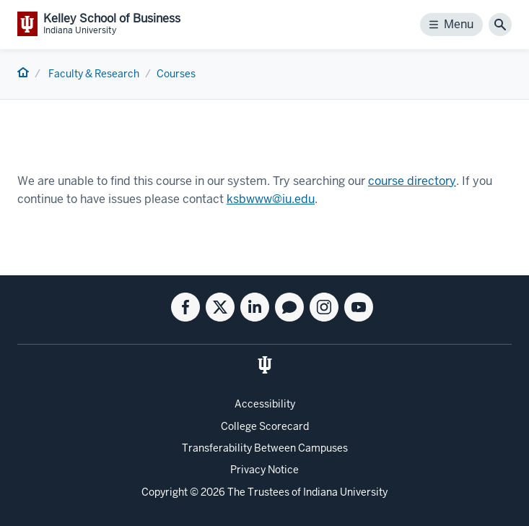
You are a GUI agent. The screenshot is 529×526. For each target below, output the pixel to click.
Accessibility (265, 403)
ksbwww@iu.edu (271, 199)
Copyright (164, 492)
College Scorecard (265, 426)
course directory (412, 181)
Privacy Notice (264, 469)
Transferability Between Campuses (265, 447)
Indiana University (345, 492)
